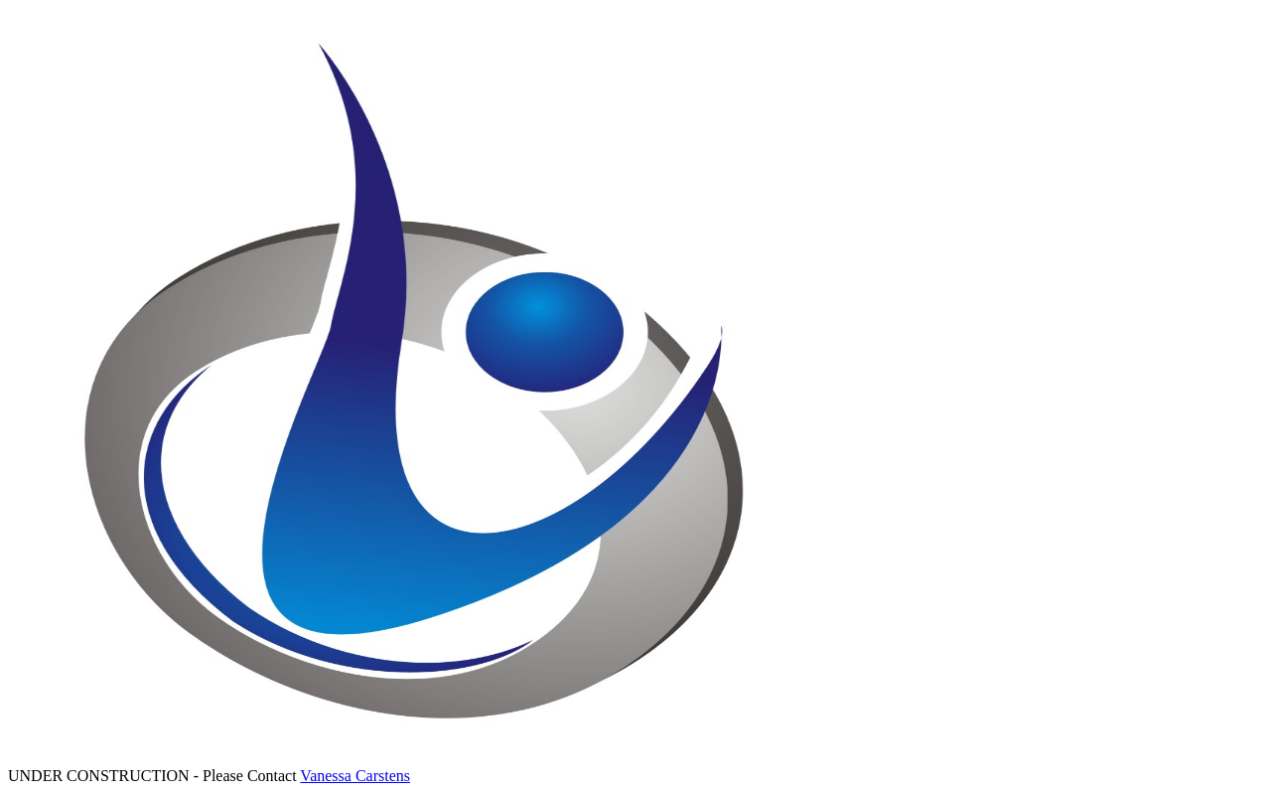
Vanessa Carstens (355, 775)
